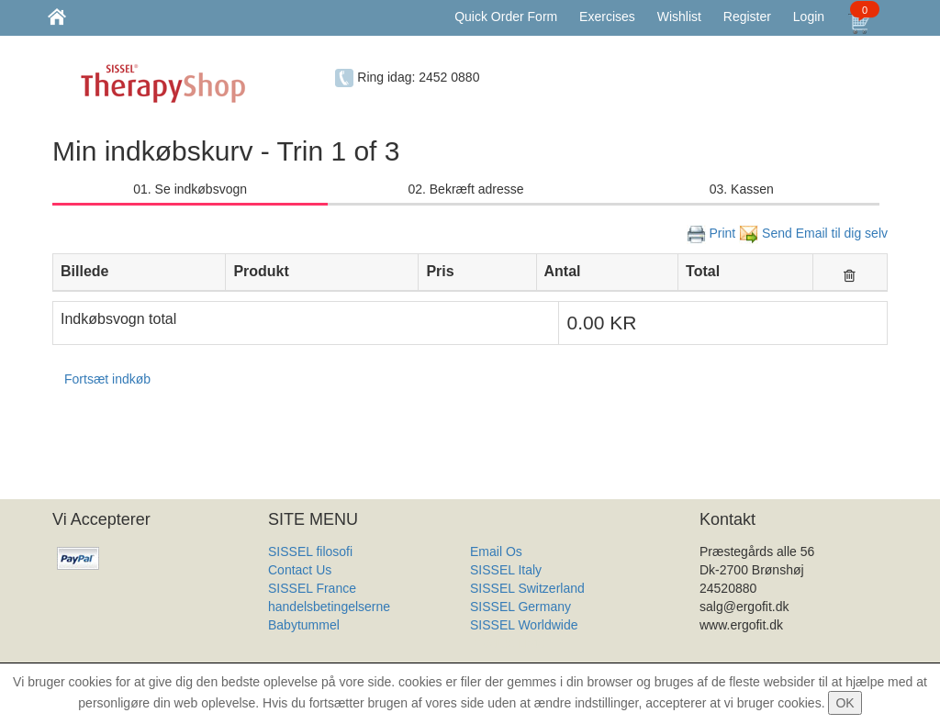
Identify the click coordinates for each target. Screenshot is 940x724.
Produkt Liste (507, 643)
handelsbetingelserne (329, 606)
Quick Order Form (505, 16)
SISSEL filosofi (310, 551)
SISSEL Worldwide (524, 625)
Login (808, 16)
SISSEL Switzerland (527, 588)
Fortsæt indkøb (107, 379)
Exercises (607, 16)
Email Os (496, 551)
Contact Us (299, 569)
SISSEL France (312, 588)
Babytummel (304, 625)
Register (747, 16)
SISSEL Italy (506, 569)
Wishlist (679, 16)
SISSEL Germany (520, 606)
